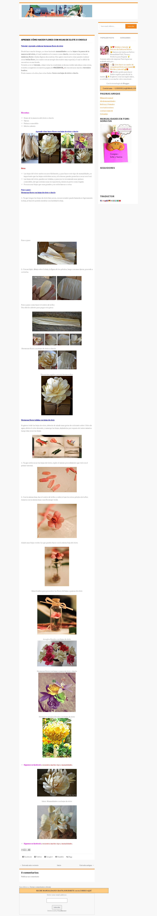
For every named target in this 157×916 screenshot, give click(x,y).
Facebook (27, 857)
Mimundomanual (106, 98)
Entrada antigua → (87, 865)
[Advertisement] (39, 28)
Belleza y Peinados (107, 104)
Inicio (59, 865)
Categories (125, 38)
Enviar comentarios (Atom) (40, 887)
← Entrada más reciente (29, 865)
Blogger (126, 83)
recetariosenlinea (107, 107)
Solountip (104, 114)
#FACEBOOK (58, 67)
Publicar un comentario (30, 876)
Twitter (38, 857)
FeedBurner (61, 910)
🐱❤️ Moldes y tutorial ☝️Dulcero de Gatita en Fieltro (121, 48)
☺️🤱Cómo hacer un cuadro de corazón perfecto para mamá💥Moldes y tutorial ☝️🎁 (122, 66)
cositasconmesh (106, 111)
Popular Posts (107, 38)
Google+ (48, 857)
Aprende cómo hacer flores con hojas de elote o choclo (54, 39)
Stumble (59, 857)
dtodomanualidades (107, 101)
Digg (69, 857)
